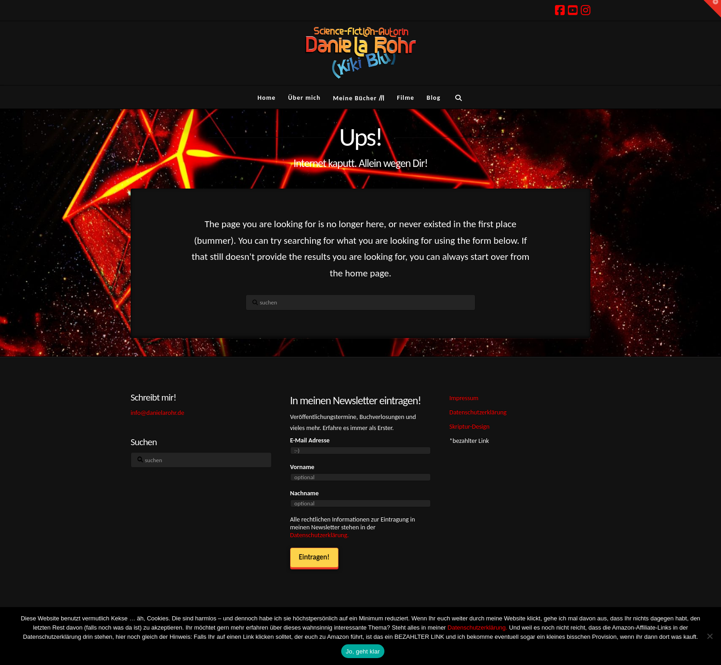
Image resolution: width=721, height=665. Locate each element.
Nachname (304, 493)
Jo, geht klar (363, 651)
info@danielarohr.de (157, 413)
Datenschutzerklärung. (319, 535)
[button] (712, 8)
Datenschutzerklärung (477, 412)
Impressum (463, 398)
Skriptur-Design (469, 426)
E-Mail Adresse (310, 440)
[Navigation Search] (458, 97)
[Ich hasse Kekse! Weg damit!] (709, 636)
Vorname (302, 467)
